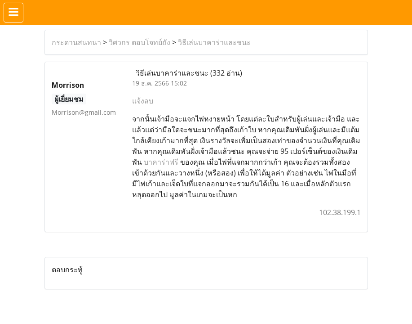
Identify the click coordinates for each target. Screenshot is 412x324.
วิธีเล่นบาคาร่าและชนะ (214, 42)
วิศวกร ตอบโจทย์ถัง (139, 42)
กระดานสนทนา (76, 42)
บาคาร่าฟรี (161, 162)
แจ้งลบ (142, 101)
